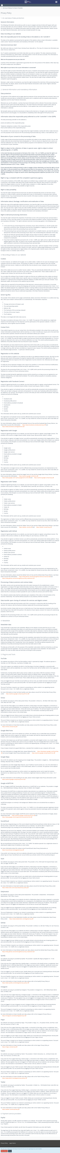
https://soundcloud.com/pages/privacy (12, 850)
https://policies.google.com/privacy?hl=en (17, 694)
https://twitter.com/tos (25, 527)
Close (10, 1151)
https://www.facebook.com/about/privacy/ (33, 425)
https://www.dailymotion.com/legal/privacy (20, 919)
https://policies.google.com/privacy (43, 477)
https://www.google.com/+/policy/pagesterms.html (15, 477)
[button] (30, 5)
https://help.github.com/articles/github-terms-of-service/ (34, 576)
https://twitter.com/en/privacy (10, 1109)
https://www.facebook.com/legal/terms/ (12, 426)
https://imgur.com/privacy (9, 1047)
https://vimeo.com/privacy (9, 726)
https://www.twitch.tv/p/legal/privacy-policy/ (13, 1078)
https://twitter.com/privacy (43, 527)
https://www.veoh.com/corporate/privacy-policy (14, 887)
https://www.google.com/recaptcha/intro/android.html (16, 817)
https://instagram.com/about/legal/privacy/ (13, 1015)
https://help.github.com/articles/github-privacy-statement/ (17, 578)
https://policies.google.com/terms (28, 476)
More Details (4, 1151)
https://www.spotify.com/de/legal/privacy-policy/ (15, 983)
